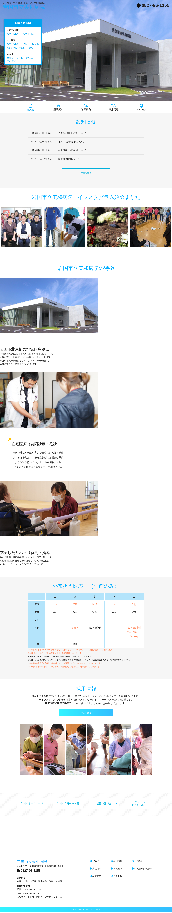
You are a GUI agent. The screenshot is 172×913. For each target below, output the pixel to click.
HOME (30, 107)
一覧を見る (86, 172)
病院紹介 (58, 107)
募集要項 (116, 870)
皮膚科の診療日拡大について (72, 133)
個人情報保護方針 (142, 870)
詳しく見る (86, 713)
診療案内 (86, 107)
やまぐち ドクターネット (140, 805)
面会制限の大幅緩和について (72, 150)
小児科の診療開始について (71, 142)
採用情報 (114, 107)
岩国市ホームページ (32, 804)
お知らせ (137, 862)
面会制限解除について (69, 159)
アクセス (141, 107)
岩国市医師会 (104, 804)
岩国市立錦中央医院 (68, 804)
